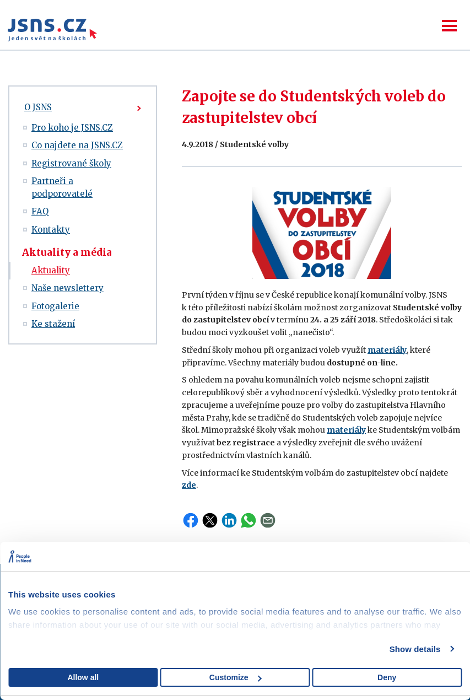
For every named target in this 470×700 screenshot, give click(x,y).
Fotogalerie (55, 306)
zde (189, 485)
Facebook (190, 520)
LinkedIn (229, 520)
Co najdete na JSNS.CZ (77, 145)
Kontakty (50, 229)
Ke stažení (53, 324)
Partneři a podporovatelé (62, 187)
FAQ (39, 211)
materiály (387, 350)
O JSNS (38, 107)
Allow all (83, 677)
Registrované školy (71, 163)
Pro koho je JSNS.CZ (72, 127)
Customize (235, 677)
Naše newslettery (67, 288)
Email (268, 520)
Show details (415, 649)
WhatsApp (248, 520)
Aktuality (50, 270)
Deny (386, 677)
